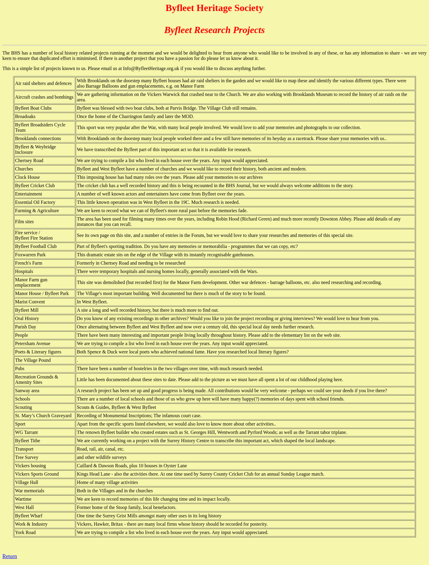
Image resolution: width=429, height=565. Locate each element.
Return (9, 556)
